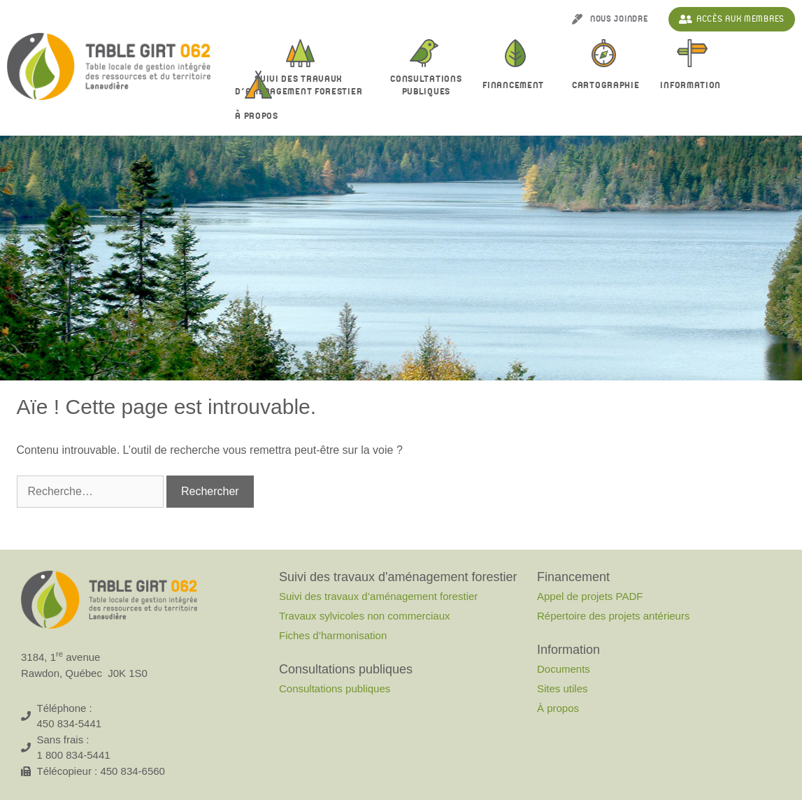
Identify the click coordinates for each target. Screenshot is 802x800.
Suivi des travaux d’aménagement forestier (302, 85)
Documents (563, 669)
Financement (516, 86)
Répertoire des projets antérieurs (613, 616)
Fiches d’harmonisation (333, 635)
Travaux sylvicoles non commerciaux (364, 616)
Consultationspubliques (425, 85)
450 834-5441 (69, 723)
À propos (260, 117)
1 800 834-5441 (73, 755)
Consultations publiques (334, 688)
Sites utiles (562, 688)
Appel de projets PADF (590, 596)
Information (694, 86)
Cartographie (605, 85)
